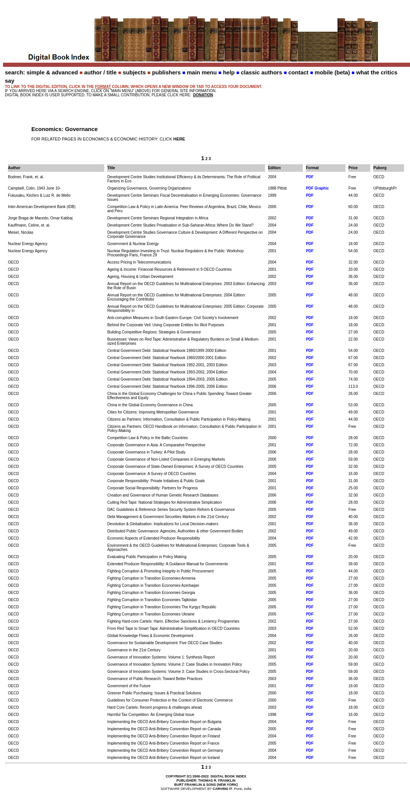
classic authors (261, 72)
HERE (179, 139)
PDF (309, 177)
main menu (202, 72)
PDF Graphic (317, 188)
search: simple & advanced (41, 72)
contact (298, 72)
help (229, 72)
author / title (100, 72)
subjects (134, 72)
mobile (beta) (332, 72)
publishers (166, 72)
